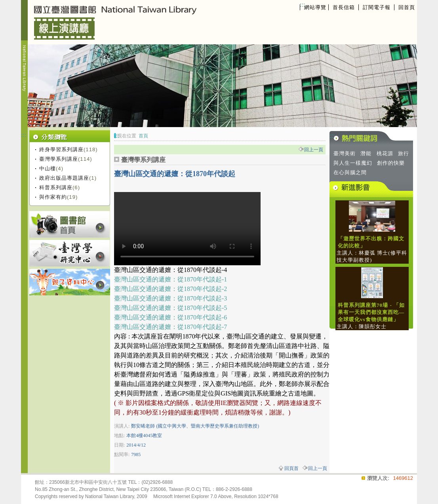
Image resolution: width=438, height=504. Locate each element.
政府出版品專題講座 (64, 178)
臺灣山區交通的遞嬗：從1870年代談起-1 (170, 279)
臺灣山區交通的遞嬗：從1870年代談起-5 (170, 307)
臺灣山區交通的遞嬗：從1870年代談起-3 (170, 298)
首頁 (143, 136)
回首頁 (406, 7)
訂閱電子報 (376, 7)
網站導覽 (315, 7)
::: (302, 4)
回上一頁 (313, 149)
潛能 (365, 153)
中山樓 (47, 168)
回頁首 (291, 468)
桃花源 (385, 153)
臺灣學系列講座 (58, 159)
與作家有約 (53, 197)
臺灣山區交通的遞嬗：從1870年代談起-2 (170, 288)
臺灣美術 (344, 153)
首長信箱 (344, 7)
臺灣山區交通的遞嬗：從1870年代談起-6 (170, 317)
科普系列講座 (55, 187)
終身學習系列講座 (61, 149)
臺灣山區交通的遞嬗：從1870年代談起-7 (170, 326)
